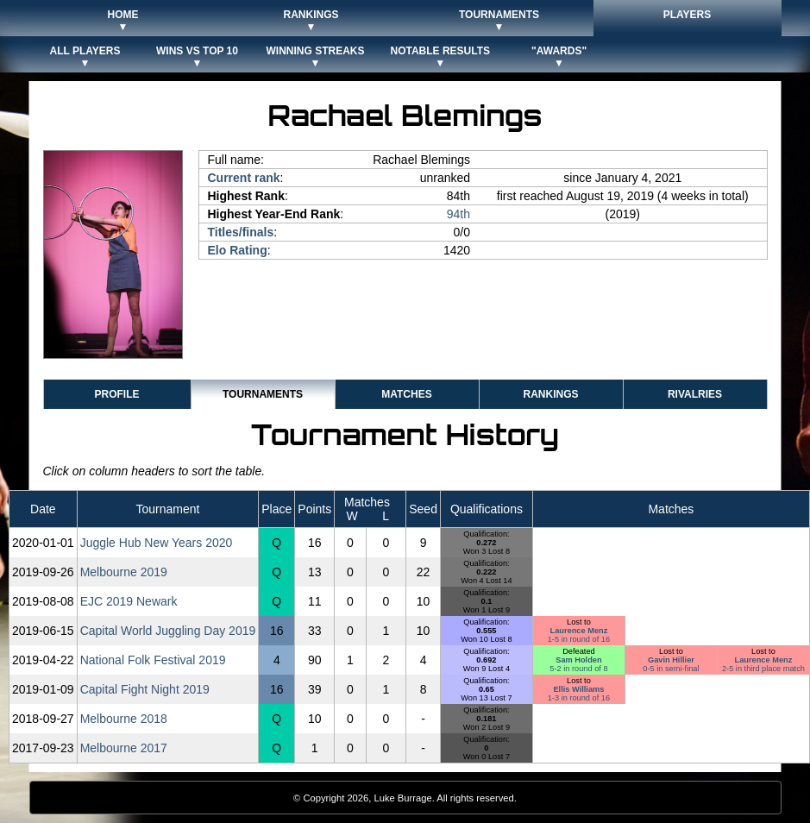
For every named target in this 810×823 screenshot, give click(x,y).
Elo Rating (237, 250)
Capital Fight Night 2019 (145, 689)
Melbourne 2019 (123, 572)
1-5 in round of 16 (579, 639)
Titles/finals (241, 232)
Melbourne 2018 (123, 719)
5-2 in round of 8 (578, 668)
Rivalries (695, 394)
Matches (406, 394)
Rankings (550, 394)
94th (458, 214)
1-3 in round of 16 (579, 698)
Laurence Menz (579, 630)
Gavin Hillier (671, 660)
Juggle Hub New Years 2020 (156, 543)
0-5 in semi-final (671, 668)
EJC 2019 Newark (129, 601)
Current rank (244, 178)
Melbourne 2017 (123, 748)
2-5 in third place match (763, 668)
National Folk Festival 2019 (153, 660)
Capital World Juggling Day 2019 (168, 631)
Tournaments (263, 394)
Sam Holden (578, 660)
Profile (116, 394)
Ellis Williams (578, 689)
